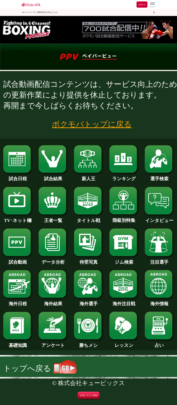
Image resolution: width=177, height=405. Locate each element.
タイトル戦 (88, 218)
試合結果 (53, 176)
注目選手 (159, 260)
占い (159, 343)
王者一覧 (53, 218)
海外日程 (18, 301)
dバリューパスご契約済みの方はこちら (40, 12)
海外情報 (159, 301)
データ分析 (53, 260)
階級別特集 (124, 218)
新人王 (88, 176)
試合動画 (18, 260)
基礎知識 (18, 343)
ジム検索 (124, 260)
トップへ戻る (40, 368)
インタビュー (159, 218)
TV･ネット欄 (18, 218)
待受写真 (88, 260)
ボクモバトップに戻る (92, 124)
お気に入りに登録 (88, 395)
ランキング (124, 176)
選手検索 (159, 176)
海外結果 (53, 301)
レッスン (124, 343)
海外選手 (88, 301)
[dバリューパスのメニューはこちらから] (152, 5)
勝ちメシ (88, 343)
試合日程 (18, 176)
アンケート (53, 343)
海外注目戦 (124, 301)
